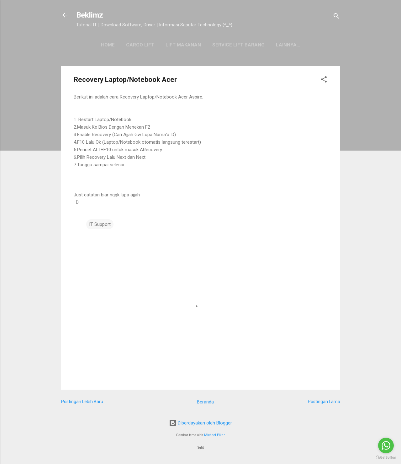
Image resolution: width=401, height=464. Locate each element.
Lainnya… (288, 45)
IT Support (100, 224)
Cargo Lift (140, 45)
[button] (324, 80)
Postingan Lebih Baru (82, 401)
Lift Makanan (183, 45)
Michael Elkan (214, 435)
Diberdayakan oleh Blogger (200, 423)
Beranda (205, 401)
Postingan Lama (324, 401)
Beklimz (89, 15)
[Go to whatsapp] (386, 445)
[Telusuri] (336, 17)
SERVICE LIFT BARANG (238, 45)
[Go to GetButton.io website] (386, 458)
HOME (108, 45)
